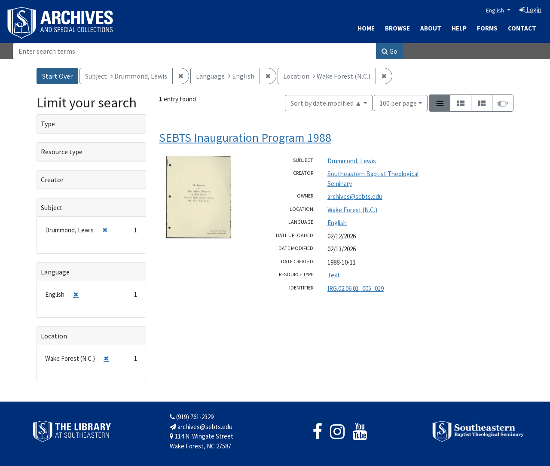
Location (54, 336)
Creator (52, 179)
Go (389, 51)
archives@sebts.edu (354, 196)
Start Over (57, 76)
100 (398, 102)
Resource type (61, 151)
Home (366, 28)
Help (459, 28)
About (430, 28)
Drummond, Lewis (351, 161)
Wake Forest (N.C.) (352, 210)
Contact (522, 28)
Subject (52, 207)
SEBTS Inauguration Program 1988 (245, 137)
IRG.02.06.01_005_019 (355, 288)
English (495, 10)
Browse (397, 28)
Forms (487, 28)
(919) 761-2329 (192, 417)
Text (333, 275)
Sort (326, 103)
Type (48, 123)
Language (55, 272)
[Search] (194, 51)
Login (530, 10)
